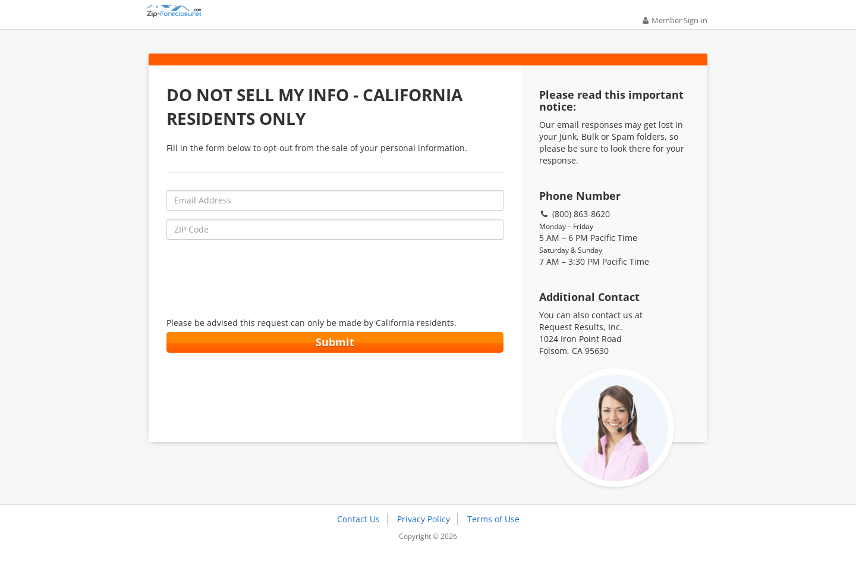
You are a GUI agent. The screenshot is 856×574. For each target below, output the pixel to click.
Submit (335, 357)
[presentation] (334, 294)
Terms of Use (493, 536)
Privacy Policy (423, 536)
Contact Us (358, 536)
